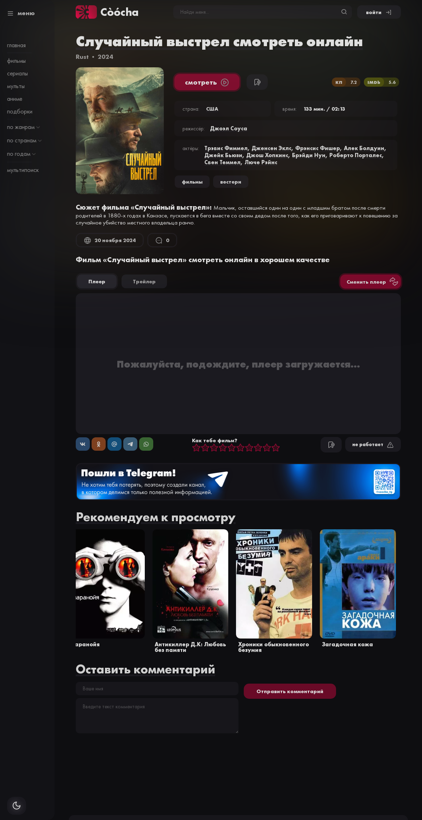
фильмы (16, 60)
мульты (16, 86)
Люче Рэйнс (260, 162)
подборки (19, 111)
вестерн (230, 181)
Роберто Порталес (355, 155)
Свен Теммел (222, 162)
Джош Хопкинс (267, 155)
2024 (105, 57)
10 (275, 448)
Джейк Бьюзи (223, 155)
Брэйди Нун (308, 155)
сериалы (17, 73)
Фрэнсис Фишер (317, 148)
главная (16, 45)
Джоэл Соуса (228, 128)
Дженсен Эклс (271, 148)
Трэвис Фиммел (226, 148)
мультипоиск (23, 170)
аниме (14, 99)
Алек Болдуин (364, 148)
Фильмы (192, 181)
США (212, 108)
